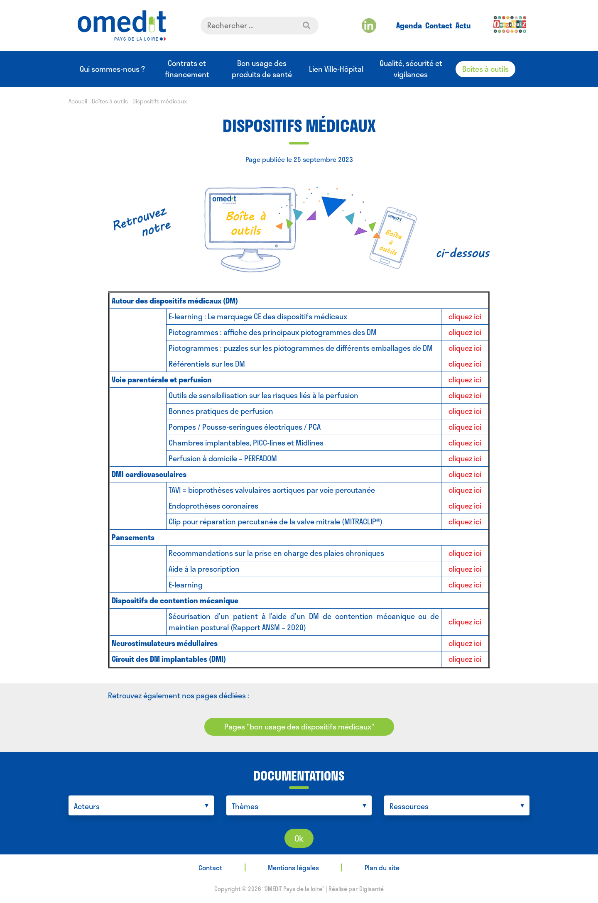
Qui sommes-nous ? (112, 69)
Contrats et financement (187, 69)
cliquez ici (464, 316)
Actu (463, 25)
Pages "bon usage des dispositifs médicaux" (299, 726)
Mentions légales (293, 867)
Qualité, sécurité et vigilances (411, 69)
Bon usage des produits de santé (262, 69)
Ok (299, 838)
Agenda (409, 25)
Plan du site (382, 867)
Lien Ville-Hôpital (336, 69)
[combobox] (141, 805)
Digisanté (371, 888)
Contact (438, 25)
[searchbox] (143, 806)
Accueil (78, 101)
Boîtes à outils (485, 69)
